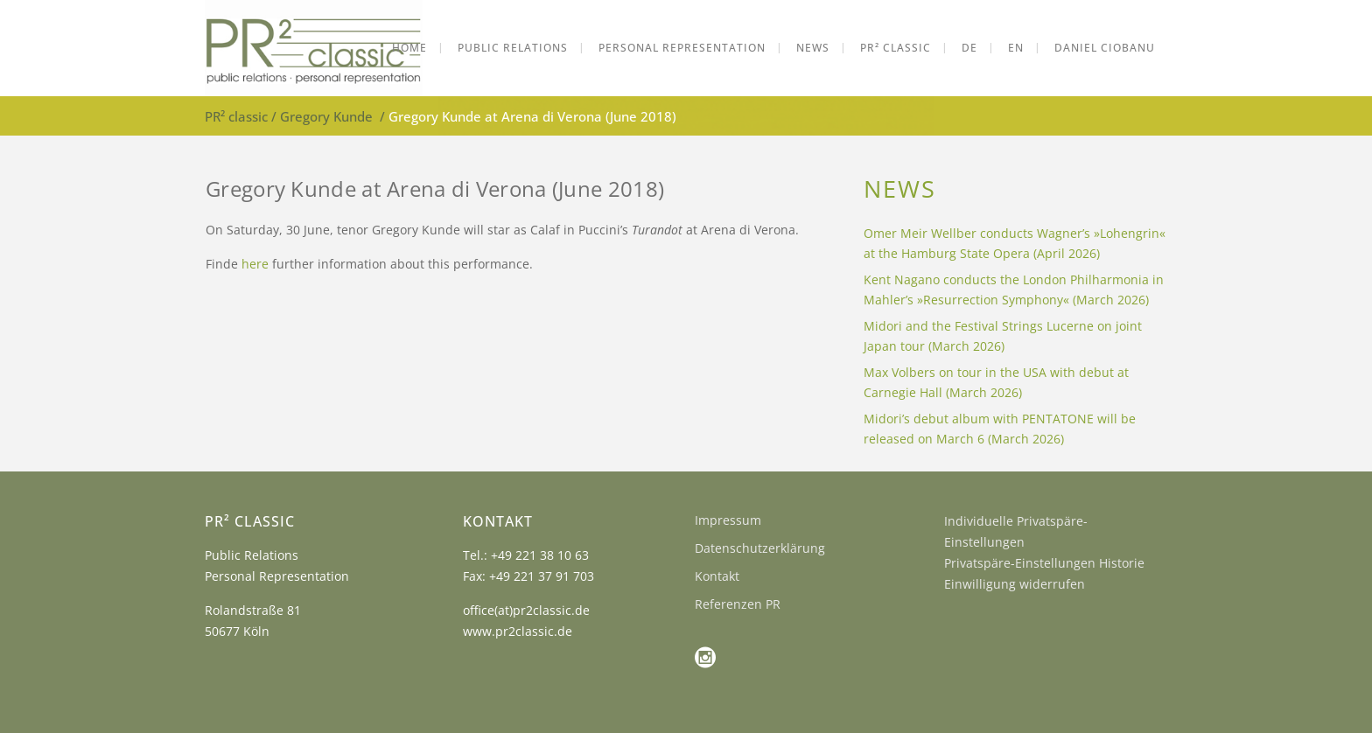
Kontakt (717, 576)
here (255, 263)
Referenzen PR (737, 604)
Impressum (728, 520)
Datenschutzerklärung (760, 548)
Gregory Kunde (326, 116)
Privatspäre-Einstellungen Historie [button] (1044, 563)
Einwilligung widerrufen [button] (1014, 584)
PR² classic (236, 116)
